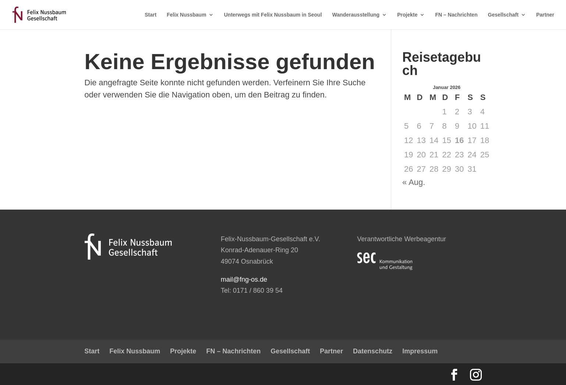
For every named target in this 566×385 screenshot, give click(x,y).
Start (150, 15)
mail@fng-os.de (244, 279)
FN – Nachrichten (456, 15)
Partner (545, 15)
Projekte (407, 15)
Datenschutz (372, 351)
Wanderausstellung (356, 15)
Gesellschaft (503, 15)
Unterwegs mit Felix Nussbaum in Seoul (273, 15)
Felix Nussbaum (186, 15)
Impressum (420, 351)
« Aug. (413, 182)
